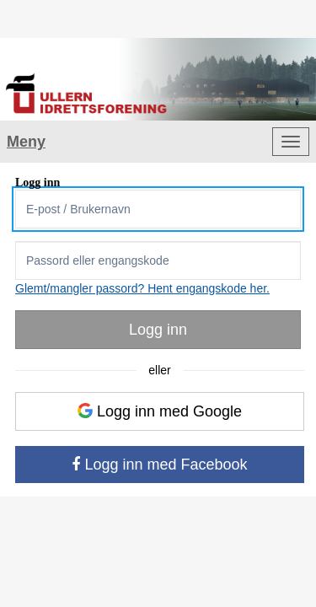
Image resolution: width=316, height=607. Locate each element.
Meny (26, 141)
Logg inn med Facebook (159, 464)
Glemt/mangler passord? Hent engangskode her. (142, 288)
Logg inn (158, 329)
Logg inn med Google (160, 411)
